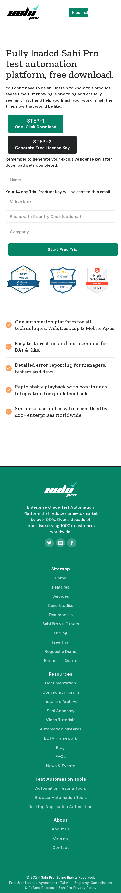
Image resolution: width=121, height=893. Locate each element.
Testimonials (60, 614)
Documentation (60, 683)
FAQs (61, 756)
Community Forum (60, 692)
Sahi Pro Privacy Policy (77, 887)
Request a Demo (60, 651)
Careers (60, 838)
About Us (61, 829)
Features (60, 587)
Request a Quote (60, 660)
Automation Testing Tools (60, 788)
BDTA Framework (60, 738)
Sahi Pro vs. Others (60, 624)
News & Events (60, 765)
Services (60, 596)
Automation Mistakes (60, 729)
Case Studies (60, 605)
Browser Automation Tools (61, 797)
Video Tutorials (60, 720)
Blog (60, 747)
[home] (22, 12)
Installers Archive (60, 701)
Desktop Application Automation (60, 806)
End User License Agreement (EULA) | (42, 882)
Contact (60, 847)
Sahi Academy (61, 710)
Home (60, 578)
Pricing (60, 633)
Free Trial (80, 12)
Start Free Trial (63, 249)
